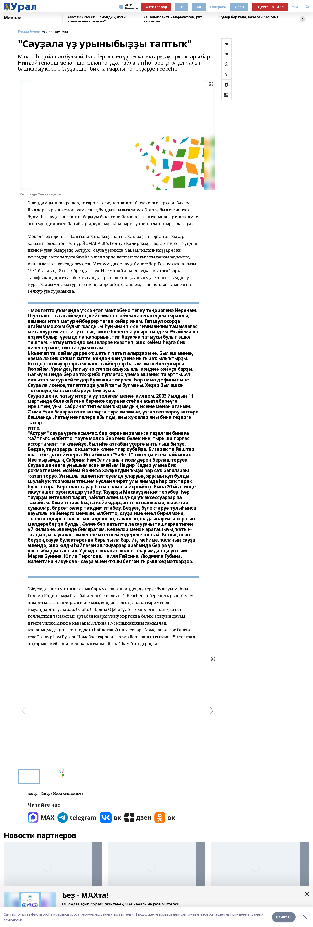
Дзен (239, 6)
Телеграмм (218, 6)
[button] (211, 710)
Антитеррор (156, 6)
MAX (295, 6)
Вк (182, 6)
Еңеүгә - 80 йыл (270, 6)
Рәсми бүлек (29, 31)
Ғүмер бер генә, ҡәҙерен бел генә (249, 17)
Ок (199, 6)
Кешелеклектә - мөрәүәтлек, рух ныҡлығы (172, 19)
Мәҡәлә (12, 18)
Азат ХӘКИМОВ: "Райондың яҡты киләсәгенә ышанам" (96, 19)
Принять (284, 917)
